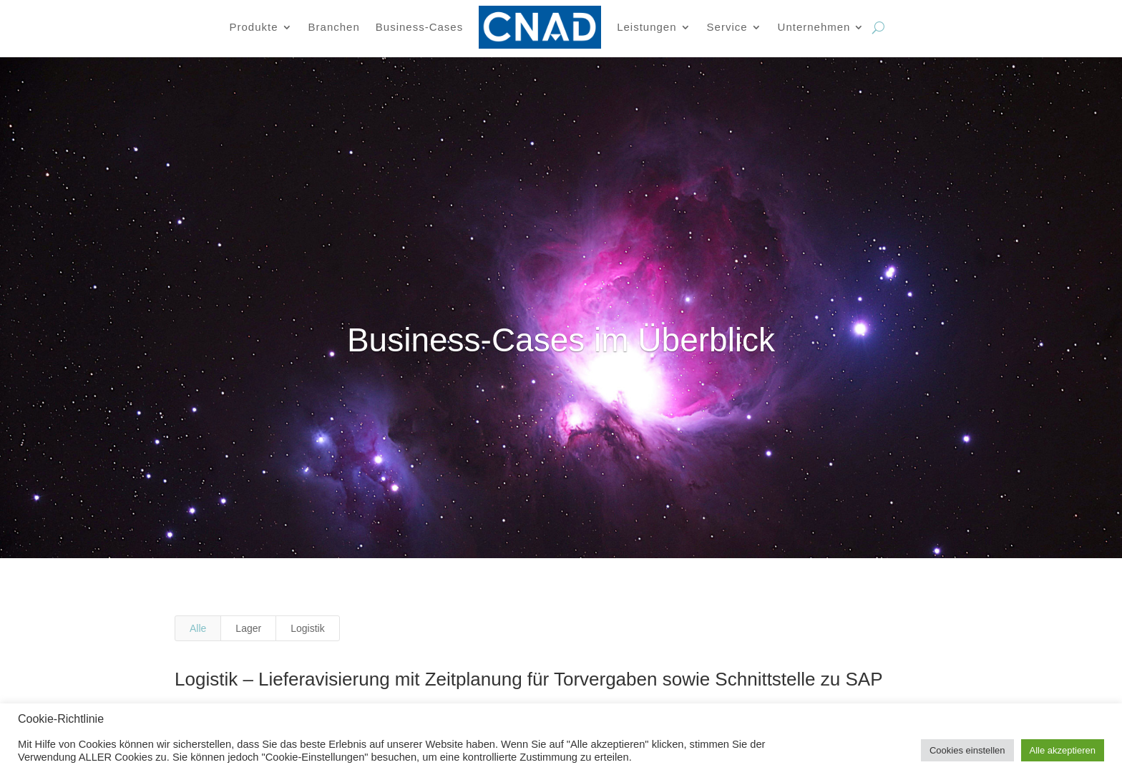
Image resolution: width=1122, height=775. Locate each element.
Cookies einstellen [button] (967, 750)
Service (727, 27)
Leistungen (646, 27)
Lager (248, 628)
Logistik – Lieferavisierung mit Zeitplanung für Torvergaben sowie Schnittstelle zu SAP (524, 679)
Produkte (254, 27)
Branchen (334, 27)
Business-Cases (419, 27)
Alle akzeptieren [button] (1063, 750)
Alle (198, 628)
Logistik (307, 628)
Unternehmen (814, 27)
